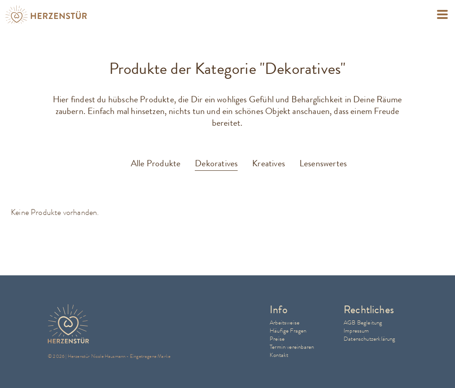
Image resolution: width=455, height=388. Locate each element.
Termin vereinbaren (292, 346)
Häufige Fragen (288, 330)
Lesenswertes (323, 163)
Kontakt (279, 355)
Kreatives (268, 163)
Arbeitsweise (284, 322)
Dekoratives (216, 163)
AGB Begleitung (363, 322)
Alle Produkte (155, 163)
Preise (277, 338)
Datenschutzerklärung (369, 338)
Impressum (356, 330)
